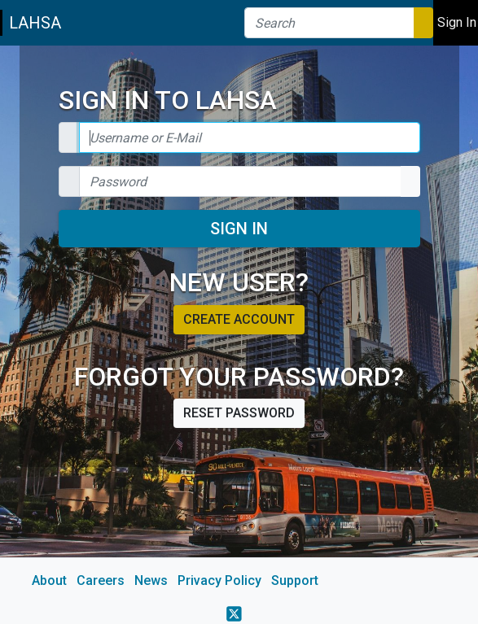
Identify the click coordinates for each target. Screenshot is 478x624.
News (151, 580)
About (49, 580)
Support (294, 580)
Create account (239, 319)
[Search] (329, 22)
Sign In (239, 228)
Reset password (239, 413)
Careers (101, 580)
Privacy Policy (219, 580)
